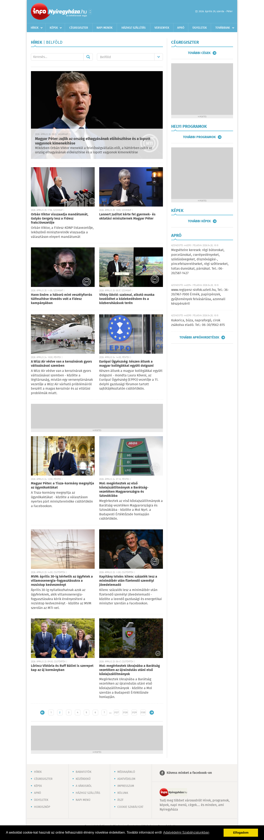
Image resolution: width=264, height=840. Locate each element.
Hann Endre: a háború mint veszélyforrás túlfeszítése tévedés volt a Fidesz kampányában (61, 299)
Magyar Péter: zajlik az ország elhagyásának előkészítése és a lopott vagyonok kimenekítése (92, 141)
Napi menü (83, 800)
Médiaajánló (126, 772)
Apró (180, 28)
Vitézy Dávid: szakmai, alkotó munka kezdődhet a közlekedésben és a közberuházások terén (126, 299)
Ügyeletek (199, 28)
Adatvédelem (126, 779)
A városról (84, 786)
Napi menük (105, 28)
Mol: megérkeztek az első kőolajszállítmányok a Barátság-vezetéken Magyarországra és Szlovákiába (123, 489)
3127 (116, 712)
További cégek (199, 53)
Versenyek (161, 28)
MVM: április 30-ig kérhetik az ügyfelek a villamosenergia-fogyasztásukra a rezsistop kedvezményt (62, 580)
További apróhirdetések (199, 337)
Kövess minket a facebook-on (189, 772)
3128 (125, 712)
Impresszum (125, 786)
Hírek (35, 28)
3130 (142, 712)
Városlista (90, 11)
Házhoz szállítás (133, 28)
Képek (54, 28)
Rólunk (122, 793)
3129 (134, 712)
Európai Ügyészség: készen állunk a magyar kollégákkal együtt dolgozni (126, 363)
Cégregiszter (78, 28)
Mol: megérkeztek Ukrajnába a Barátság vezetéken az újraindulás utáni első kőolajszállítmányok (129, 670)
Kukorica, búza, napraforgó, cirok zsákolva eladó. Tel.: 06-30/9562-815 (198, 323)
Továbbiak (222, 28)
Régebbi (151, 712)
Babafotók (83, 772)
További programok (199, 137)
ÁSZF (120, 800)
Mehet (88, 57)
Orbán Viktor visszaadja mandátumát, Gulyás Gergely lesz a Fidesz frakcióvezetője (59, 218)
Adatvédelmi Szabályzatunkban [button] (186, 832)
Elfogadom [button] (241, 832)
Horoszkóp (42, 807)
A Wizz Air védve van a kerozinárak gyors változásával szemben (61, 363)
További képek (199, 221)
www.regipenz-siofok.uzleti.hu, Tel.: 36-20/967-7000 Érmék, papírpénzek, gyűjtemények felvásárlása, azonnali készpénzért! (200, 296)
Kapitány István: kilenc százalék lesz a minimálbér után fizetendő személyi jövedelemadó (128, 580)
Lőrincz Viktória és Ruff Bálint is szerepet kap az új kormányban (62, 668)
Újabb (42, 712)
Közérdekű (83, 779)
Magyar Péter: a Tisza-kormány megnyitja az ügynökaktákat (62, 485)
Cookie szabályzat (130, 807)
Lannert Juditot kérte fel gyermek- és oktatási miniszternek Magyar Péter (127, 216)
